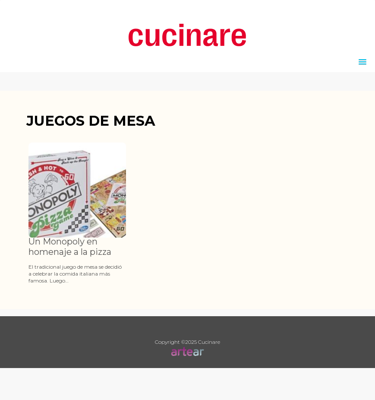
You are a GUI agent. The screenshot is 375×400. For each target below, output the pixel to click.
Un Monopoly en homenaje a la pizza (69, 246)
